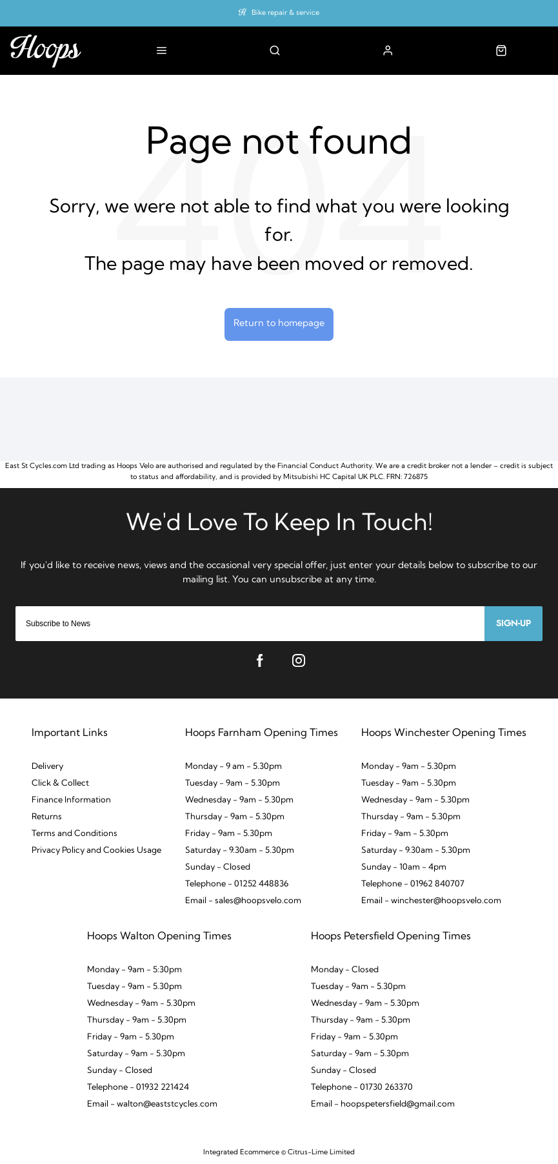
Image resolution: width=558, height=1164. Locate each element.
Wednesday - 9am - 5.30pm (239, 800)
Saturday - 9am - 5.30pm (136, 1054)
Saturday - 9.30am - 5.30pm (239, 850)
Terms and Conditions (74, 834)
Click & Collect (60, 783)
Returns (47, 817)
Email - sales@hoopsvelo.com (243, 901)
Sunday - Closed (217, 867)
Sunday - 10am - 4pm (403, 867)
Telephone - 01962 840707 (412, 884)
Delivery (47, 766)
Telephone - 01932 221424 (138, 1087)
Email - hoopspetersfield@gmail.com (383, 1104)
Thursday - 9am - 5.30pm (234, 817)
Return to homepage (279, 324)
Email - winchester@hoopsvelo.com (431, 901)
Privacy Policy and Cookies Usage (96, 850)
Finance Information (71, 800)
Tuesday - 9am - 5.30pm (232, 783)
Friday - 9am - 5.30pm (228, 834)
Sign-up (513, 623)
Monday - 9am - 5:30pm (134, 970)
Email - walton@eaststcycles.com (152, 1104)
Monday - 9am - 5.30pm (408, 766)
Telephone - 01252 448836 (236, 884)
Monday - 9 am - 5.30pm (233, 766)
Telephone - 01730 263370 (362, 1087)
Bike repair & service (285, 13)
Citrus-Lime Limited (321, 1152)
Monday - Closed (345, 970)
